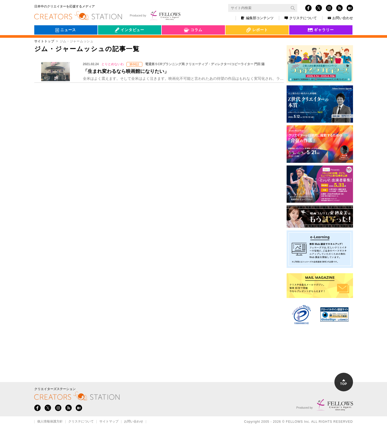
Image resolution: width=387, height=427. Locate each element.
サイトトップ (44, 41)
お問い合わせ (340, 18)
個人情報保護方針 (50, 421)
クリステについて (300, 18)
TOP (343, 382)
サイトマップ (108, 421)
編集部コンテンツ (257, 18)
